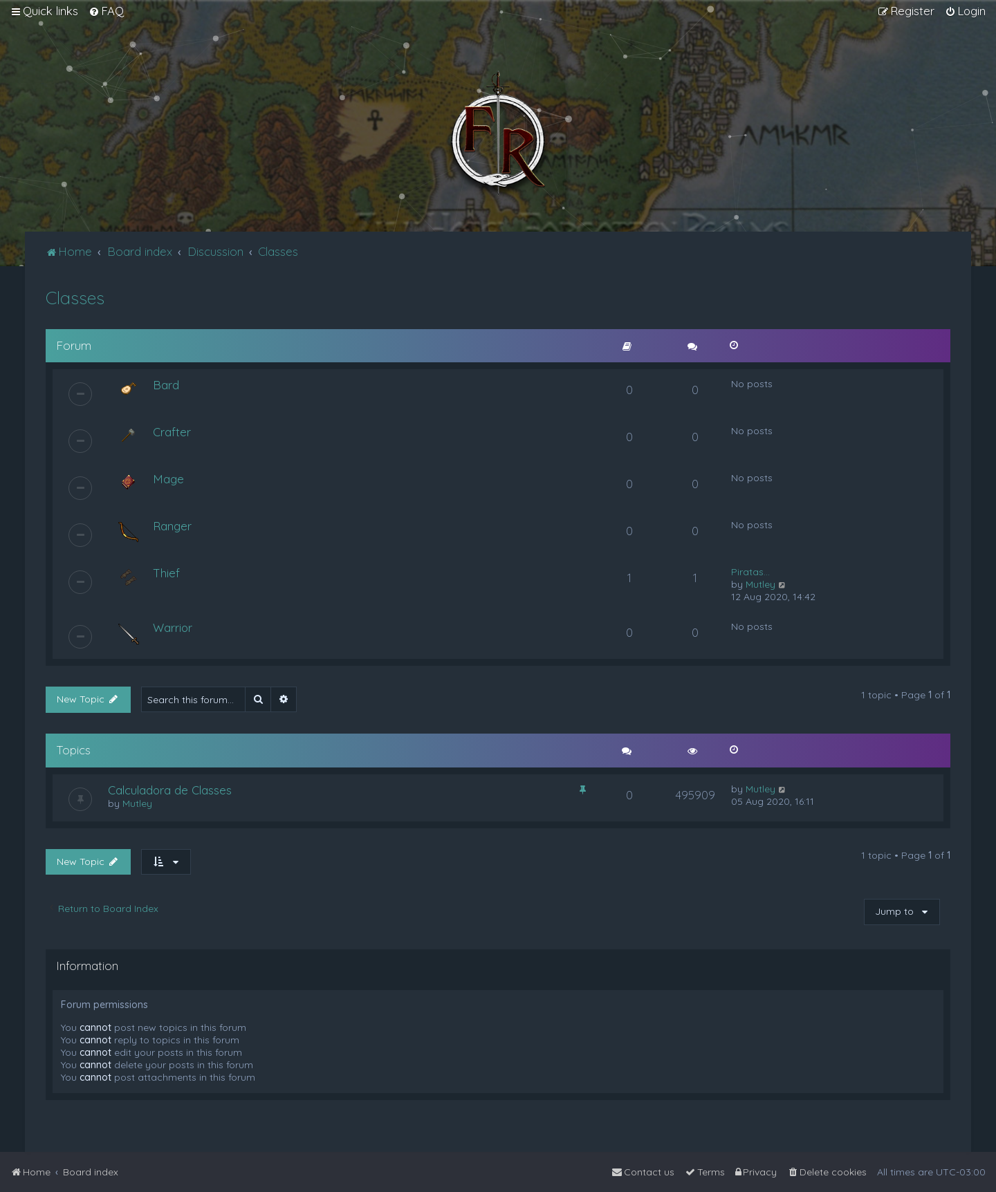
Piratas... (750, 572)
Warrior (172, 627)
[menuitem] (106, 11)
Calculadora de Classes (170, 790)
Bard (166, 385)
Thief (166, 573)
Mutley (760, 584)
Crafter (172, 432)
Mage (168, 479)
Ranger (172, 526)
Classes (75, 297)
